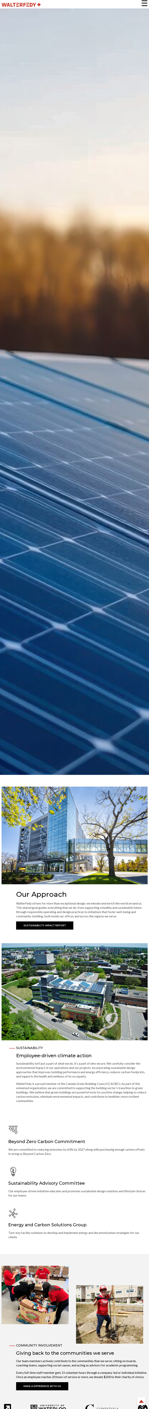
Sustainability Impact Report (44, 925)
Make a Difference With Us (42, 1386)
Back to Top (141, 1401)
